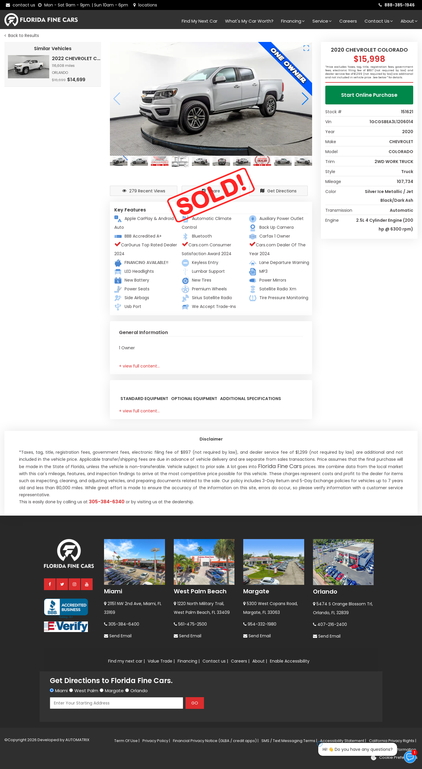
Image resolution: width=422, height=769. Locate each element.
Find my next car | (126, 661)
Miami (113, 591)
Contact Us (379, 21)
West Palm (86, 690)
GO (194, 703)
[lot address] (145, 5)
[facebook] (50, 584)
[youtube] (87, 584)
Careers (348, 21)
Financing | (189, 661)
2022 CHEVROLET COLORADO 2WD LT (77, 58)
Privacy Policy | (156, 740)
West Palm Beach (200, 591)
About (409, 21)
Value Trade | (161, 661)
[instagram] (75, 584)
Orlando (325, 591)
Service (322, 21)
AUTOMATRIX (76, 740)
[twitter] (62, 584)
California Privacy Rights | (392, 740)
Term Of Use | (126, 740)
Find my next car (199, 21)
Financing (293, 21)
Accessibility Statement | (343, 740)
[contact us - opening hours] (84, 5)
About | (259, 661)
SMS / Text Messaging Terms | (289, 740)
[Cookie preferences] (394, 757)
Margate (256, 591)
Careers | (240, 661)
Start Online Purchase (369, 95)
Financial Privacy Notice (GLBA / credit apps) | (215, 740)
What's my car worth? (249, 21)
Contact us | (215, 661)
